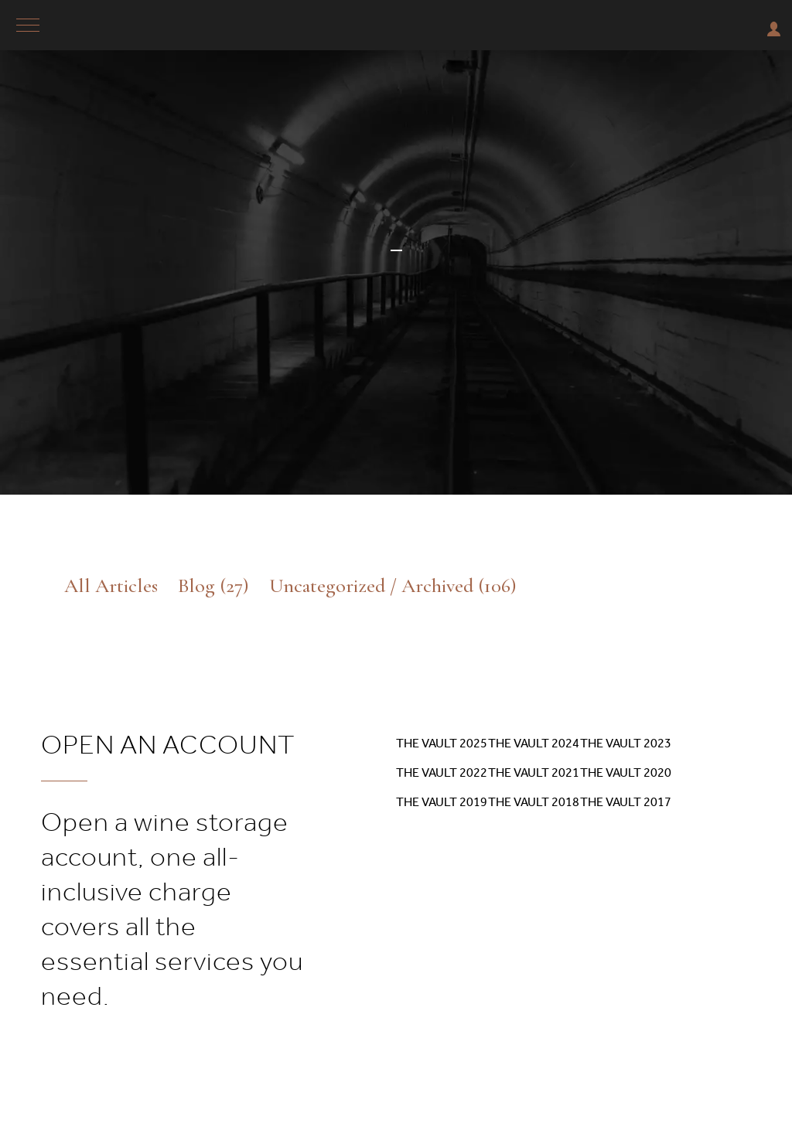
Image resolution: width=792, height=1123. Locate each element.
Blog (213, 585)
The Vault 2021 (533, 772)
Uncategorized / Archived (393, 585)
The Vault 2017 (625, 802)
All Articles (111, 585)
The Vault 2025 (441, 743)
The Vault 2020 (625, 772)
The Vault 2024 (533, 743)
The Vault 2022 (441, 772)
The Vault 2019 (441, 802)
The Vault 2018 (533, 802)
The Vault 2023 (625, 743)
